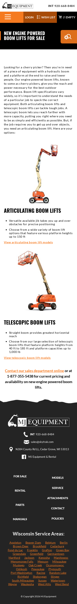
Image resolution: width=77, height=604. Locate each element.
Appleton (15, 542)
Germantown (55, 553)
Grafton (47, 550)
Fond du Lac (15, 550)
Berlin (64, 542)
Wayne (12, 584)
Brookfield (39, 546)
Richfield (23, 576)
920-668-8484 (64, 5)
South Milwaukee (23, 580)
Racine (41, 572)
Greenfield (36, 553)
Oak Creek (35, 565)
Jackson (29, 557)
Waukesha (27, 584)
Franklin (32, 550)
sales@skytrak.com (42, 441)
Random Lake (57, 572)
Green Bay (62, 550)
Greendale (19, 553)
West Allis (44, 584)
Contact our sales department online (34, 370)
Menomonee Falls (22, 561)
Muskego (18, 565)
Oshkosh (21, 569)
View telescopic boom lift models (27, 357)
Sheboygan (40, 576)
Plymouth (54, 569)
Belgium (50, 542)
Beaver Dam (33, 542)
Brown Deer (21, 546)
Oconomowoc (55, 565)
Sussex (42, 580)
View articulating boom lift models (28, 242)
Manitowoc (61, 557)
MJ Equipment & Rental (42, 456)
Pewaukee (37, 569)
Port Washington (21, 572)
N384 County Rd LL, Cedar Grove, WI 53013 (42, 449)
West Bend (62, 584)
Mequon (43, 561)
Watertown (58, 580)
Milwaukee (59, 561)
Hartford (14, 557)
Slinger (55, 576)
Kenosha (44, 557)
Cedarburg (57, 546)
